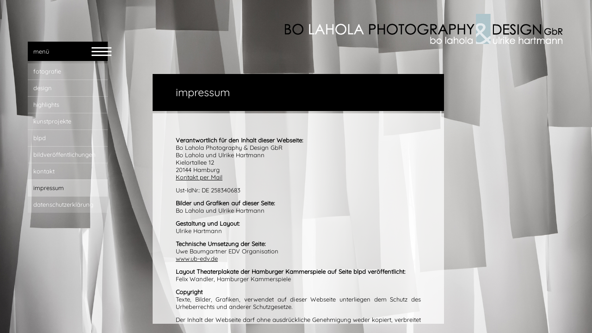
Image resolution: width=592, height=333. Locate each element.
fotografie (47, 71)
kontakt (44, 171)
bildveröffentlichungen (64, 154)
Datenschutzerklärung (63, 204)
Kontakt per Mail (199, 177)
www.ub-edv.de (197, 258)
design (42, 88)
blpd (39, 138)
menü (41, 51)
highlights (46, 104)
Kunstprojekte (52, 121)
